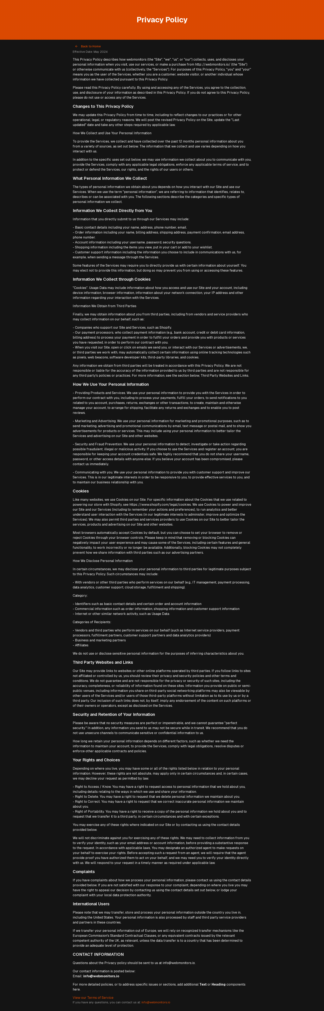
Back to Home (88, 46)
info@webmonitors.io (156, 1002)
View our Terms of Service (93, 998)
